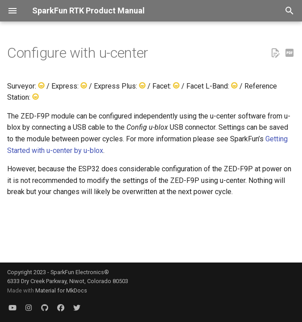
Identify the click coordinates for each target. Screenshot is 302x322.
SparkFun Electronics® (79, 272)
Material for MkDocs (61, 290)
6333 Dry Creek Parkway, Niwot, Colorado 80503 (67, 281)
